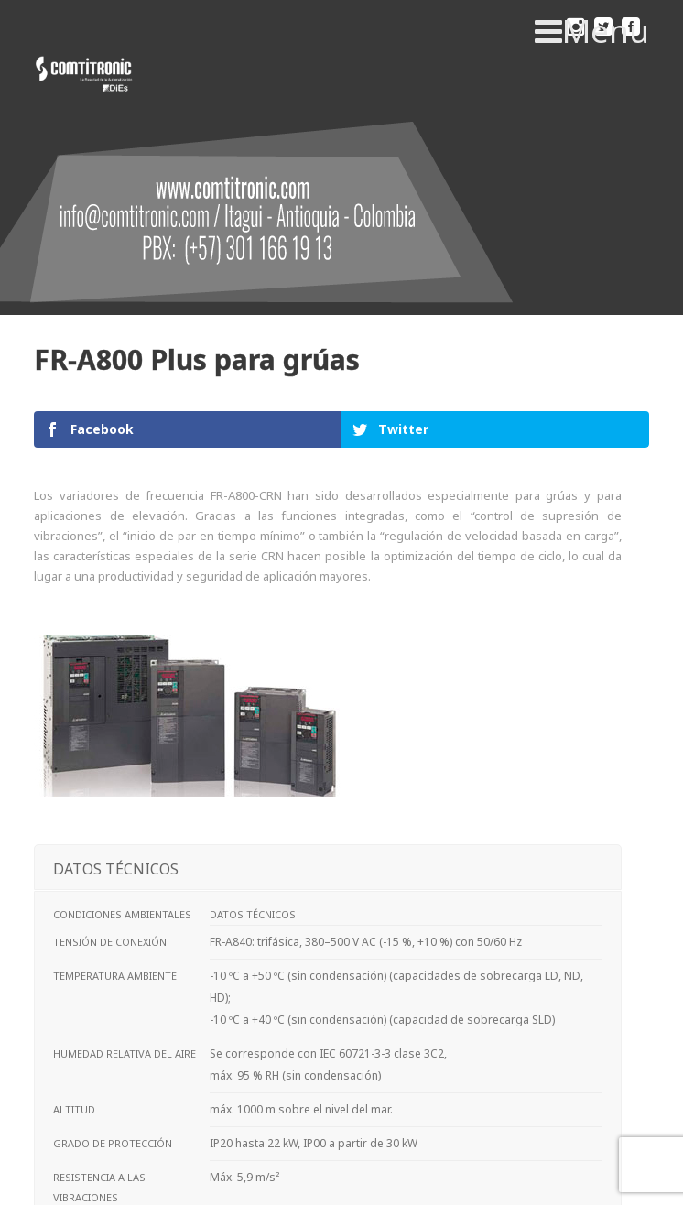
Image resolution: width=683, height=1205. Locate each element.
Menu (592, 31)
